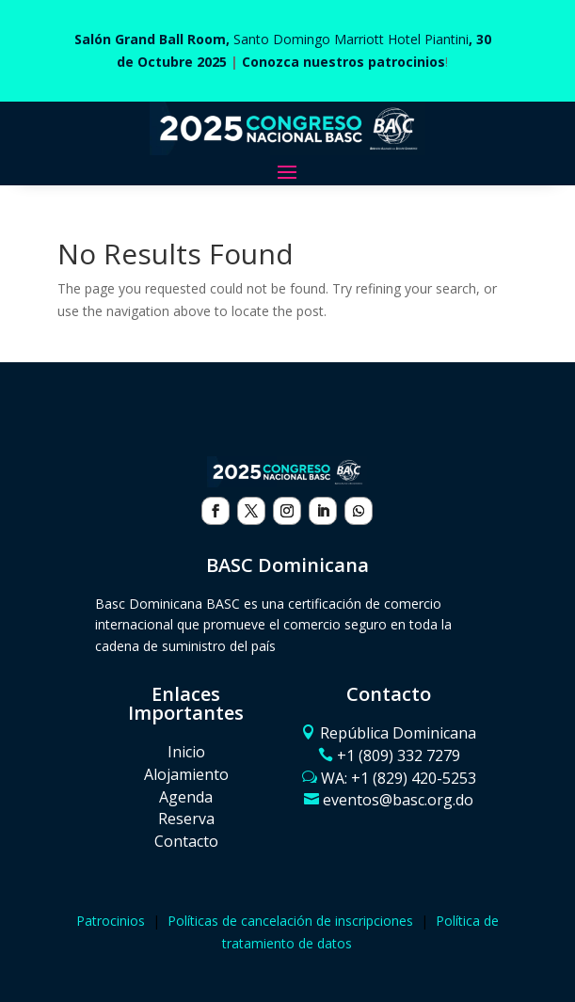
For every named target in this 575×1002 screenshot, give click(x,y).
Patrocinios (110, 921)
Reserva (186, 818)
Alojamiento (186, 774)
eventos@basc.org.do (398, 799)
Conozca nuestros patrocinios (343, 62)
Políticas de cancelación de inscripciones (290, 921)
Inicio (186, 751)
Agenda (186, 797)
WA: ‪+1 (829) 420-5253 (398, 778)
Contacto (186, 841)
